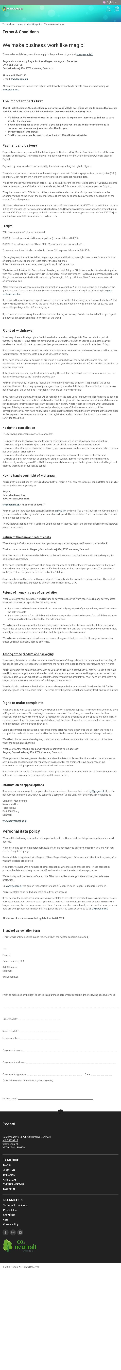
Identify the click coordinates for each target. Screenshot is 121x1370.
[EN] (12, 9)
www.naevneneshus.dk (15, 821)
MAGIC (7, 1165)
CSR (5, 1219)
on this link (60, 510)
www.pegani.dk (11, 89)
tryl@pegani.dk (19, 79)
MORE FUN (9, 1189)
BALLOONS (9, 1175)
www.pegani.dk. (85, 54)
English (109, 2)
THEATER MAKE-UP (13, 1184)
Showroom (9, 1214)
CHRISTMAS (9, 1179)
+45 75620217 (10, 1140)
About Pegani (33, 24)
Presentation (10, 1210)
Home (20, 24)
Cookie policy (10, 1224)
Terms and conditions (15, 1205)
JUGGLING (9, 1170)
